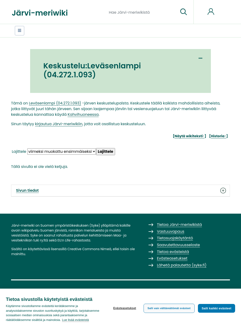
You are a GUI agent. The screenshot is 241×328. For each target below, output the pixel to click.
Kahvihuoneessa (83, 114)
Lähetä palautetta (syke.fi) (182, 265)
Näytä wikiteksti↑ (190, 136)
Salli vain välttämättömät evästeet (169, 308)
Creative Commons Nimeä (89, 249)
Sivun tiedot (120, 190)
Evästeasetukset (124, 308)
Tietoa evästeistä (173, 251)
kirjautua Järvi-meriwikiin (58, 124)
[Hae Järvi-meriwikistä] (142, 12)
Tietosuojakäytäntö (175, 238)
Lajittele (19, 151)
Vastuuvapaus (170, 231)
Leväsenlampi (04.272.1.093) (55, 103)
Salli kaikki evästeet (216, 308)
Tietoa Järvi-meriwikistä (179, 224)
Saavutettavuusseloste (178, 245)
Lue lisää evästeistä (75, 320)
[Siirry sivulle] (183, 12)
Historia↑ (218, 136)
